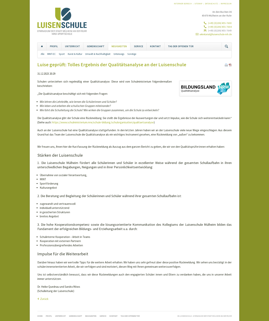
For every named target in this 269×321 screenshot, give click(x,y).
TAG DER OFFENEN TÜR (181, 46)
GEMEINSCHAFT (95, 46)
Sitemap (198, 3)
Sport (62, 54)
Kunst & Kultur (75, 54)
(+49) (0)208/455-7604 (220, 26)
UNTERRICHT (72, 46)
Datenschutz (211, 3)
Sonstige (131, 54)
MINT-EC (51, 54)
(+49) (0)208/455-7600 (220, 23)
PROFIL (54, 46)
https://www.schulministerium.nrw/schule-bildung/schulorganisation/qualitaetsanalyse (103, 122)
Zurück (44, 299)
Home (42, 46)
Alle (42, 54)
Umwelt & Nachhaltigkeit (97, 54)
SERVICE (138, 46)
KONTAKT (155, 46)
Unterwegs (119, 54)
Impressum (226, 3)
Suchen (226, 46)
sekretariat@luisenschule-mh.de (216, 34)
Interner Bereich (183, 3)
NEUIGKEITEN (119, 46)
